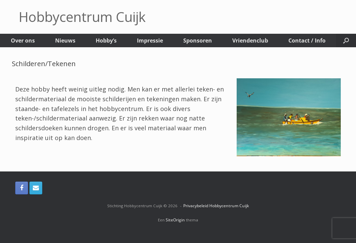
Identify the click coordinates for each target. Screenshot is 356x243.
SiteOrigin (175, 219)
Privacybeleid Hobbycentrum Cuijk (216, 205)
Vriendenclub (250, 40)
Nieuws (65, 40)
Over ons (23, 40)
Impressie (150, 40)
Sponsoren (197, 40)
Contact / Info (307, 40)
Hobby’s (106, 40)
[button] (346, 40)
